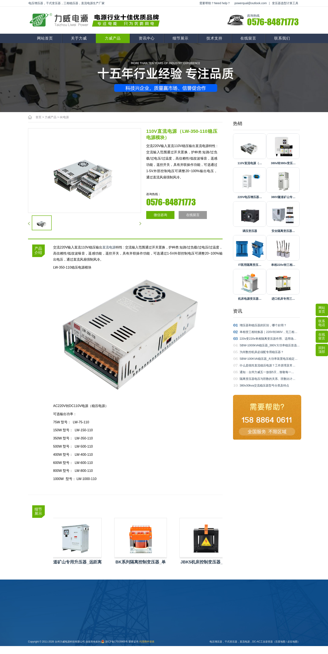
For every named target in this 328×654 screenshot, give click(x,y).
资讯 (237, 311)
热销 (237, 123)
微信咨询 (160, 215)
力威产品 (113, 38)
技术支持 (214, 38)
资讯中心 (147, 38)
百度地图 (280, 641)
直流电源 (109, 247)
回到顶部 (321, 349)
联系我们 (282, 38)
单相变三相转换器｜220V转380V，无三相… (268, 332)
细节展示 (180, 38)
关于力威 (79, 38)
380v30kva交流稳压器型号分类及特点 (264, 385)
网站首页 (45, 38)
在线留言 (248, 38)
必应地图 (292, 641)
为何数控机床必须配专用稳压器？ (262, 352)
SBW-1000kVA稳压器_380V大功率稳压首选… (270, 345)
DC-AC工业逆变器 (262, 641)
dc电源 (64, 117)
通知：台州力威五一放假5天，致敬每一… (267, 372)
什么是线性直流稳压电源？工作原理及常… (267, 365)
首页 (38, 117)
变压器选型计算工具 (285, 3)
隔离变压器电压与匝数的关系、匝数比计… (267, 378)
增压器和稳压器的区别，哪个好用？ (263, 325)
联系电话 (321, 323)
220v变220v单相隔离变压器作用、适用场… (268, 338)
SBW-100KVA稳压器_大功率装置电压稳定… (268, 358)
